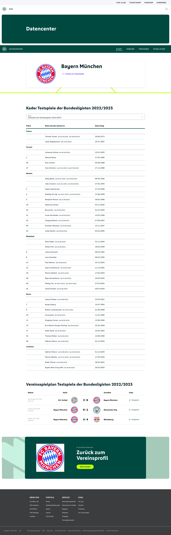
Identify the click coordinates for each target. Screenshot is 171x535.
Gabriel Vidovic (51, 341)
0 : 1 (85, 410)
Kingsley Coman (51, 320)
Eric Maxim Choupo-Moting (56, 325)
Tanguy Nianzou (51, 220)
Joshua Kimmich (51, 252)
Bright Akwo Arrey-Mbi (54, 367)
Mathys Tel (49, 283)
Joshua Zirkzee (51, 299)
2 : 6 (85, 400)
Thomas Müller (51, 336)
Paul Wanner (50, 262)
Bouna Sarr (49, 210)
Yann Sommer (50, 168)
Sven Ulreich (50, 163)
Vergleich (134, 400)
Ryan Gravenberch (52, 278)
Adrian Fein (49, 247)
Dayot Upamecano (52, 189)
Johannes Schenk (51, 152)
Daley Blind (49, 179)
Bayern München (111, 400)
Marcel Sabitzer (51, 273)
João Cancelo (50, 184)
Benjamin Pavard (51, 199)
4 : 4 (85, 419)
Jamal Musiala (50, 289)
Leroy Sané (49, 315)
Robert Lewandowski (53, 310)
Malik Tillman (50, 362)
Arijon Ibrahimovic (52, 268)
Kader (29, 115)
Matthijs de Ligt (51, 194)
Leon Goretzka (50, 257)
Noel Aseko (49, 242)
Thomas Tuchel (51, 136)
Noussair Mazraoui (52, 226)
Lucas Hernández (51, 215)
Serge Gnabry (50, 304)
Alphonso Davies (51, 205)
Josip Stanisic (50, 231)
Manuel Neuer (50, 157)
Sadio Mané (49, 331)
